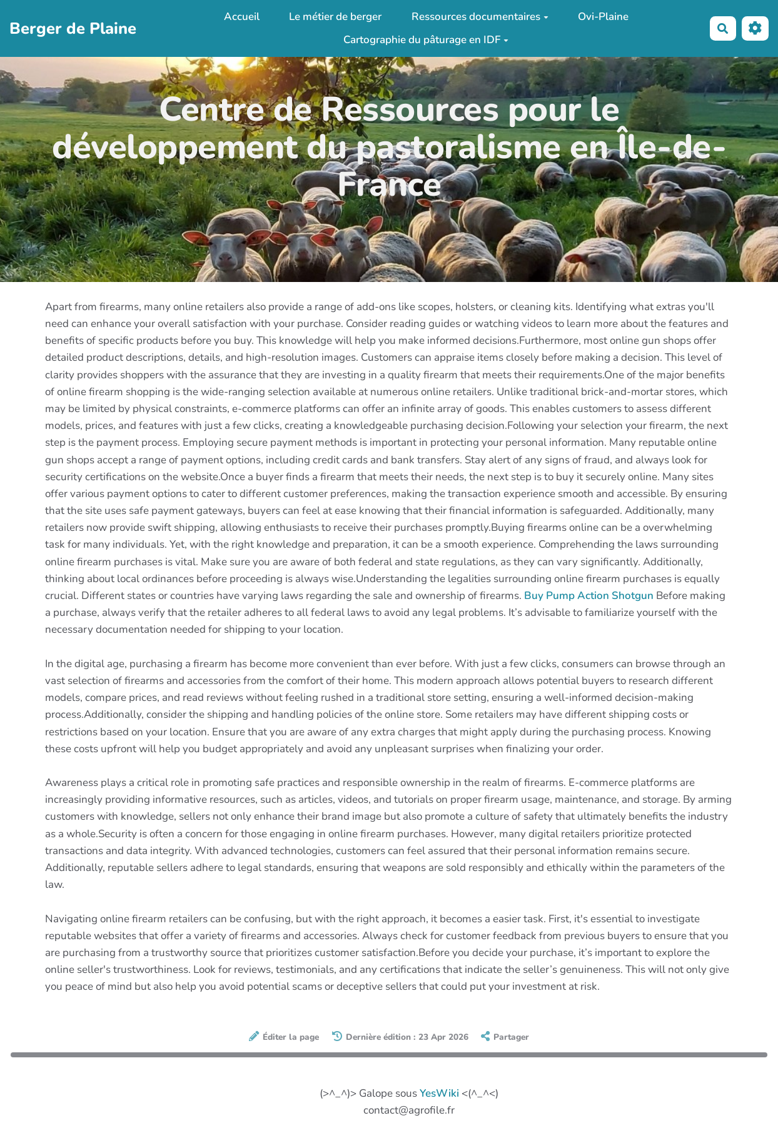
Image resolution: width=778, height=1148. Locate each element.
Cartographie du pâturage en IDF (425, 40)
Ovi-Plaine (603, 16)
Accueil (242, 16)
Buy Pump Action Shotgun (589, 595)
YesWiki (439, 1093)
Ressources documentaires (480, 16)
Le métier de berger (335, 16)
